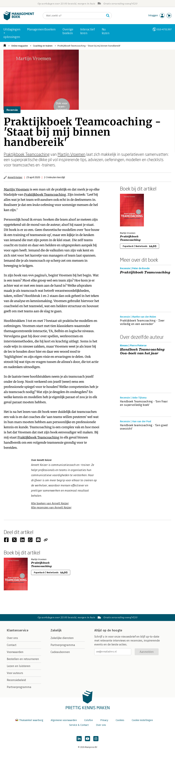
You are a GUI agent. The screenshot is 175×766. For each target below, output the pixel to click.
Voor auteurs (15, 673)
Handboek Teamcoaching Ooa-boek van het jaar (142, 351)
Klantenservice (17, 630)
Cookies (120, 720)
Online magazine (19, 45)
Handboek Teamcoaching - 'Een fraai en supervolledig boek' (143, 403)
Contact (11, 645)
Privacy (104, 720)
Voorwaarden (15, 652)
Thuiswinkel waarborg (30, 720)
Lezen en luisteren (18, 666)
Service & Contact (79, 725)
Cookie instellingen (142, 720)
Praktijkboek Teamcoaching (27, 154)
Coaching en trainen (42, 45)
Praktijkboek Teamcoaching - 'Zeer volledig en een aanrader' (142, 322)
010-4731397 (164, 29)
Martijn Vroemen (71, 154)
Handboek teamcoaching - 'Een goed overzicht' (144, 427)
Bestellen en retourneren (23, 659)
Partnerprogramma (19, 687)
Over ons (12, 638)
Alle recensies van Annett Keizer (51, 507)
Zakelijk (56, 630)
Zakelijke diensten (62, 638)
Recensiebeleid (16, 680)
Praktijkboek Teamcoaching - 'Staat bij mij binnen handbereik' (88, 45)
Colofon (88, 720)
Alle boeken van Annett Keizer (50, 503)
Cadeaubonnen (60, 652)
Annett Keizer (15, 177)
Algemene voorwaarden (64, 720)
